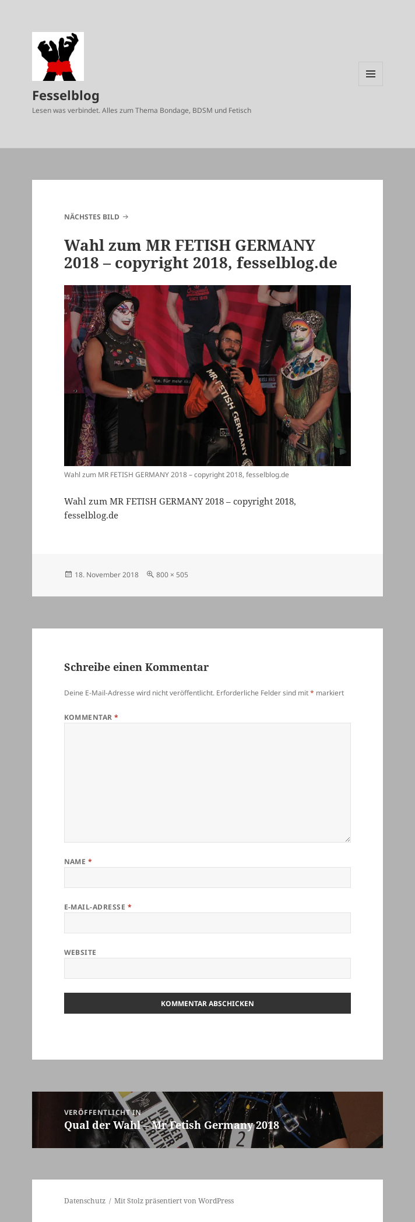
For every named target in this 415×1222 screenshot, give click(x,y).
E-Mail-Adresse (98, 907)
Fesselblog (66, 95)
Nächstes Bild (91, 217)
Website (80, 952)
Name (78, 861)
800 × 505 (172, 575)
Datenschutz (84, 1201)
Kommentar (91, 717)
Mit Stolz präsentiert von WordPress (174, 1201)
